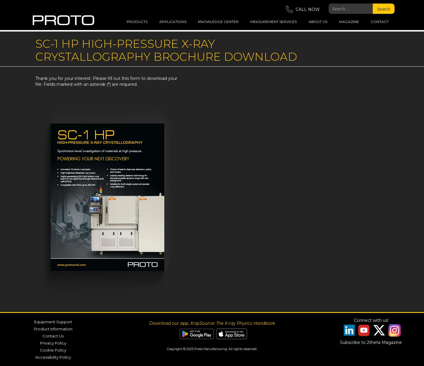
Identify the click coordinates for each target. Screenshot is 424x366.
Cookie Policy (53, 350)
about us (318, 21)
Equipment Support (53, 321)
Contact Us (53, 336)
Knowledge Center (218, 21)
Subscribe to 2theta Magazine (371, 342)
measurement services (273, 21)
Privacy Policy (53, 343)
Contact (380, 21)
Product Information (53, 329)
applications (172, 21)
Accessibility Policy (53, 357)
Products (137, 21)
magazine (349, 21)
